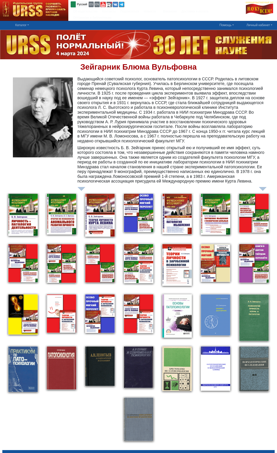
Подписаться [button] (129, 11)
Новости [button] (150, 11)
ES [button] (91, 4)
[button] (103, 4)
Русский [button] (82, 4)
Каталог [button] (21, 25)
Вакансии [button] (169, 11)
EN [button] (97, 4)
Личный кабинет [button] (258, 25)
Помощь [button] (225, 25)
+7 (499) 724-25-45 (139, 4)
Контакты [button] (109, 11)
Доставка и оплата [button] (194, 11)
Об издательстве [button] (85, 11)
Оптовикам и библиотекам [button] (92, 17)
